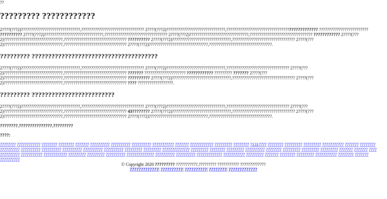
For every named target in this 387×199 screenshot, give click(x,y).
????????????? (209, 154)
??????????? (163, 144)
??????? (82, 144)
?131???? (258, 144)
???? (372, 149)
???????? (8, 144)
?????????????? (175, 149)
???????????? (28, 144)
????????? (223, 144)
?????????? (100, 144)
